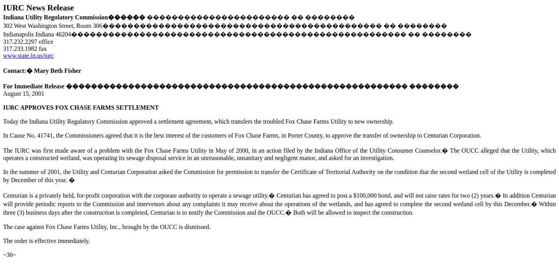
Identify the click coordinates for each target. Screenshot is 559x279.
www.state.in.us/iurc (28, 55)
